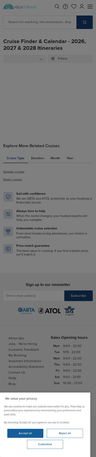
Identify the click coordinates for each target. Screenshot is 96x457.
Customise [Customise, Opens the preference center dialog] (45, 444)
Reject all (65, 433)
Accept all (25, 433)
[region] (45, 425)
